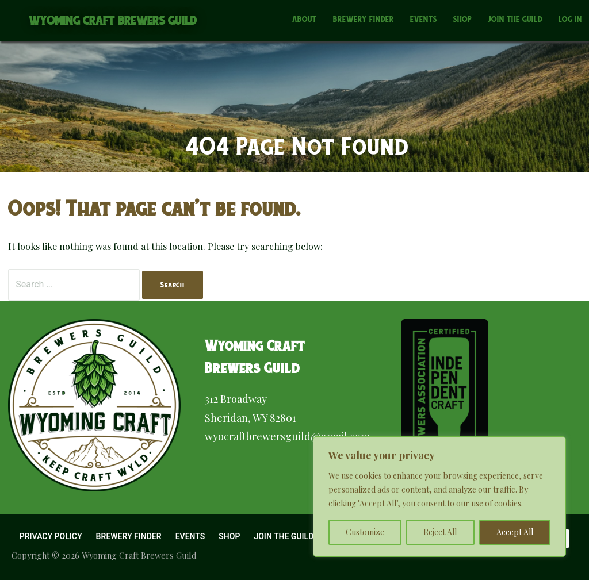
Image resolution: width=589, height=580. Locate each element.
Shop (462, 19)
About (304, 19)
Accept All (514, 532)
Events (423, 19)
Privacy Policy (51, 536)
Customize (365, 532)
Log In (570, 19)
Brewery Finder (363, 19)
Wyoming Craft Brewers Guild (113, 20)
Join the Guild (515, 19)
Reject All (440, 532)
